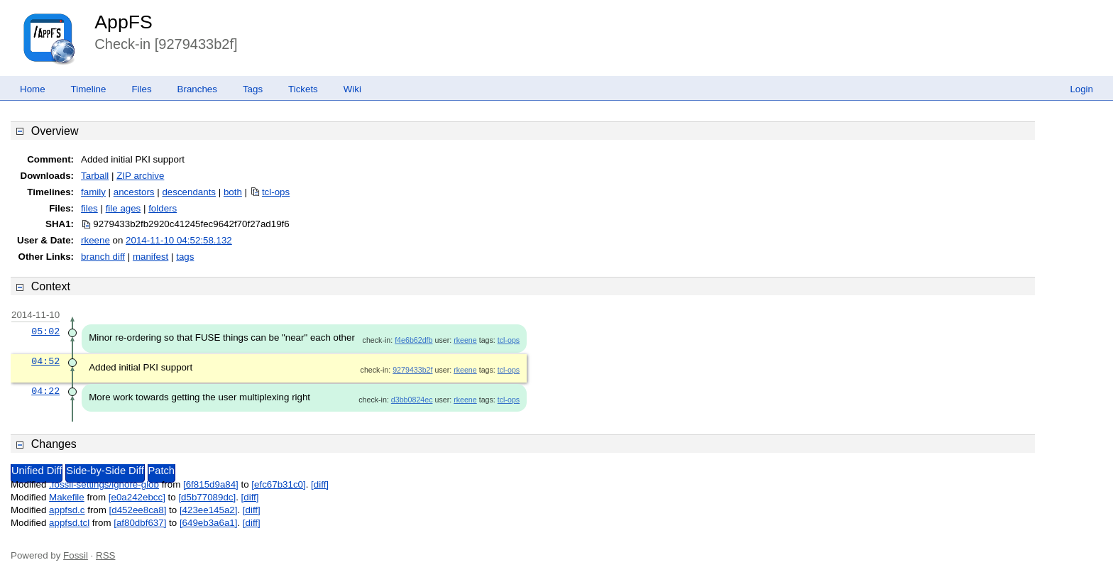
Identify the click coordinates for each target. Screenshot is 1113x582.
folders (162, 208)
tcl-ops (276, 192)
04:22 (45, 391)
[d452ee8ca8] (138, 510)
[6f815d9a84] (210, 484)
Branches (197, 89)
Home (32, 89)
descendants (189, 192)
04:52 (45, 361)
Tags (253, 89)
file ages (123, 208)
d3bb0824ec (412, 399)
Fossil (75, 555)
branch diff (103, 256)
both (233, 192)
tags (185, 256)
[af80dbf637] (140, 522)
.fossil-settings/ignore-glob (104, 484)
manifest (150, 256)
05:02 (45, 331)
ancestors (134, 192)
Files (141, 89)
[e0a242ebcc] (137, 497)
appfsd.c (66, 510)
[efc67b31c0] (278, 484)
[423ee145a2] (209, 510)
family (93, 192)
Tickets (303, 89)
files (89, 208)
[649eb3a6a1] (209, 522)
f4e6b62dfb (413, 340)
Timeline (88, 89)
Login (1081, 89)
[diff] (320, 484)
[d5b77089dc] (207, 497)
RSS (105, 555)
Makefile (66, 497)
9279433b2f (412, 370)
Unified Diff (36, 470)
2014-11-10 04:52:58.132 (179, 240)
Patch (161, 470)
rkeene (95, 240)
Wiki (352, 89)
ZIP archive (140, 175)
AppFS (123, 22)
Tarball (95, 175)
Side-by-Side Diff (105, 470)
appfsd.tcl (69, 522)
